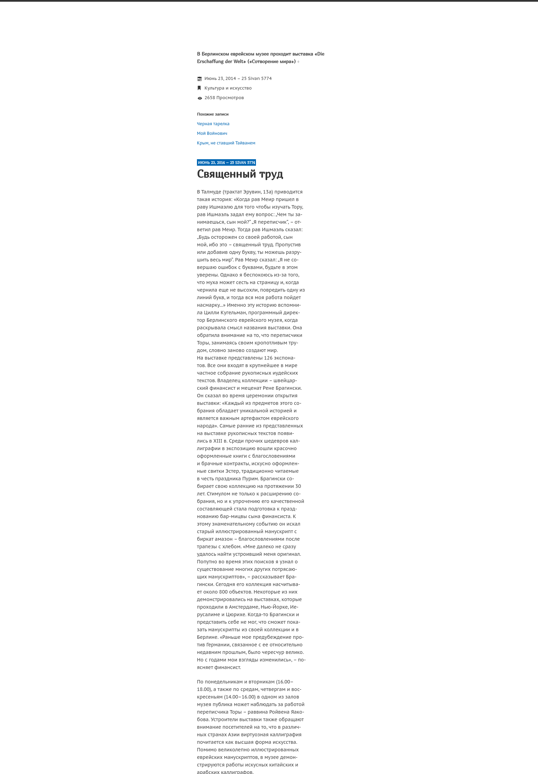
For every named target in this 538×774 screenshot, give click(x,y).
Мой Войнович (212, 133)
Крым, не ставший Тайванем (226, 142)
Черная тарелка (213, 123)
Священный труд (240, 173)
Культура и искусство (228, 88)
